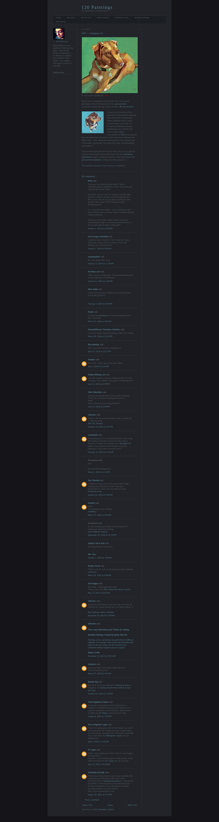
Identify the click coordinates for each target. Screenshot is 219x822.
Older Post (132, 805)
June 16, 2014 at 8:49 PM (99, 384)
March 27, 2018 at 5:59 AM (99, 673)
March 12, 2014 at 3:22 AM (99, 321)
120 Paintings (97, 7)
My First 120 (86, 17)
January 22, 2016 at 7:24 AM (100, 495)
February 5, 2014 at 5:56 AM (100, 304)
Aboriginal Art (125, 443)
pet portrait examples (91, 159)
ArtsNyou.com (94, 271)
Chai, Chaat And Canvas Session (117, 589)
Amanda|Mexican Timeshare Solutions (104, 329)
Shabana (92, 359)
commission (120, 165)
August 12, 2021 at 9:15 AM (100, 794)
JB (122, 134)
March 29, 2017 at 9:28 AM (99, 575)
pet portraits (121, 103)
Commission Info (121, 17)
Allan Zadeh (93, 289)
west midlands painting (97, 531)
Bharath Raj (93, 682)
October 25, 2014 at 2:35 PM (100, 427)
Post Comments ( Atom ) (103, 809)
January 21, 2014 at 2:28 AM (100, 281)
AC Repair (103, 713)
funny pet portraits (111, 781)
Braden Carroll (94, 566)
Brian (90, 180)
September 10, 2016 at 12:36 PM (102, 535)
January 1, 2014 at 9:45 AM (99, 248)
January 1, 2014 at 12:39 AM (100, 228)
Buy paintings (94, 344)
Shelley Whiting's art (97, 374)
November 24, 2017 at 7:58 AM (101, 615)
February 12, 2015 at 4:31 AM (100, 452)
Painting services (122, 685)
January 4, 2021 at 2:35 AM (99, 716)
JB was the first (126, 106)
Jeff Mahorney (62, 41)
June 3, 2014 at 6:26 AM (98, 366)
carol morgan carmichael (98, 236)
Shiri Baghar (93, 583)
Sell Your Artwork (95, 423)
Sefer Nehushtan (95, 392)
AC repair (92, 749)
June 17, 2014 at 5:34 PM (99, 406)
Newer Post (87, 805)
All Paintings (61, 21)
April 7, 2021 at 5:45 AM (98, 741)
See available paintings (91, 165)
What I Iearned (103, 17)
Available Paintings (141, 17)
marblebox (92, 511)
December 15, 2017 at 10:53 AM (102, 656)
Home (58, 17)
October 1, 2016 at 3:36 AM (100, 558)
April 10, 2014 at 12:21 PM (99, 351)
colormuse (92, 572)
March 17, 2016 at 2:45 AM (99, 515)
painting (103, 315)
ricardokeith (93, 435)
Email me (105, 165)
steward (91, 503)
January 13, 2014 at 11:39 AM (101, 263)
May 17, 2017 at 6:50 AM (99, 593)
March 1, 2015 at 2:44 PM (99, 472)
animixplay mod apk (96, 772)
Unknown (92, 415)
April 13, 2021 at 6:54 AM (99, 764)
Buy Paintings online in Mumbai (101, 612)
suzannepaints (94, 256)
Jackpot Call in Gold (96, 543)
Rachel (91, 312)
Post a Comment (92, 800)
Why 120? (71, 17)
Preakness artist (95, 491)
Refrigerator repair (114, 735)
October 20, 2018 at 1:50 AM (100, 693)
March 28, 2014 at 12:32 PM (100, 336)
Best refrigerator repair (98, 724)
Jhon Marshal (94, 480)
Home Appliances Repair (98, 702)
